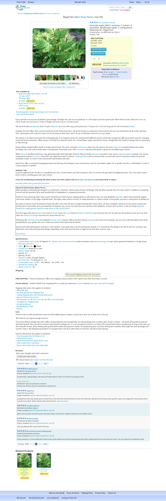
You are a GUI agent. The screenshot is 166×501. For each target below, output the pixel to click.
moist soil (117, 147)
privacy (116, 77)
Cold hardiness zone (26, 242)
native (22, 154)
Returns (20, 309)
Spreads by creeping (26, 265)
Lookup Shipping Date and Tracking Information (35, 295)
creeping (78, 156)
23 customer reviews (102, 23)
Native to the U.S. (25, 267)
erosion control (56, 220)
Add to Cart (30, 101)
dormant (95, 154)
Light (20, 246)
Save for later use (98, 49)
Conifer (36, 262)
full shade (53, 213)
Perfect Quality (32, 419)
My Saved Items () (37, 498)
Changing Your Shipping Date (28, 302)
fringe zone (105, 242)
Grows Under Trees (25, 262)
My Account (21, 498)
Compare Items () (69, 498)
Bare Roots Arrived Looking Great (39, 431)
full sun (66, 213)
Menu (139, 2)
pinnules (131, 126)
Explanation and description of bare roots (32, 341)
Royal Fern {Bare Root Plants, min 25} (41, 436)
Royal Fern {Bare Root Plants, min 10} (41, 395)
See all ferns (21, 234)
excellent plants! (33, 406)
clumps (37, 156)
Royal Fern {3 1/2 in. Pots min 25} (40, 373)
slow (120, 154)
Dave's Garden (122, 72)
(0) (147, 2)
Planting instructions (25, 338)
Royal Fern (55, 13)
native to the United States (59, 208)
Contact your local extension (63, 242)
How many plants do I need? (115, 65)
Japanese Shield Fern (37, 208)
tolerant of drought (31, 215)
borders (120, 197)
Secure (105, 74)
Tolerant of (22, 258)
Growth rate (23, 249)
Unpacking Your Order (25, 307)
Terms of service (73, 493)
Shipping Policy (87, 493)
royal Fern (30, 391)
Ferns (49, 13)
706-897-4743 (80, 2)
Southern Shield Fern (85, 213)
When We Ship (22, 290)
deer (63, 215)
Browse (31, 2)
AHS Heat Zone (24, 244)
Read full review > (63, 401)
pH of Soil (22, 260)
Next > (46, 363)
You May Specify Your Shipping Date (30, 293)
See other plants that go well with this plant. (33, 183)
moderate (128, 154)
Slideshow (74, 83)
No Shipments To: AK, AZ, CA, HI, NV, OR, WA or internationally (40, 300)
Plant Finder (21, 2)
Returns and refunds (56, 493)
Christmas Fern (33, 220)
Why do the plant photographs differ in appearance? (59, 87)
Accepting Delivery (24, 304)
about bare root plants (84, 180)
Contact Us (112, 493)
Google (111, 72)
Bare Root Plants (84, 17)
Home (132, 2)
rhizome (85, 156)
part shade (42, 213)
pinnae (55, 126)
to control (79, 283)
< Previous (20, 363)
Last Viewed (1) (53, 498)
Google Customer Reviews (43, 360)
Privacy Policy (100, 493)
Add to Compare (98, 53)
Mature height (23, 251)
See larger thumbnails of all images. (53, 83)
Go (130, 7)
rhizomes (80, 150)
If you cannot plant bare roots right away (32, 345)
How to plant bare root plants (28, 343)
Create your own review (27, 356)
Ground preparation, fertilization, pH (30, 336)
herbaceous (83, 147)
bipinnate (36, 126)
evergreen (91, 220)
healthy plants (32, 369)
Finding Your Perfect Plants (34, 14)
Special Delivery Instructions (28, 297)
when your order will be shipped (102, 283)
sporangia (101, 133)
